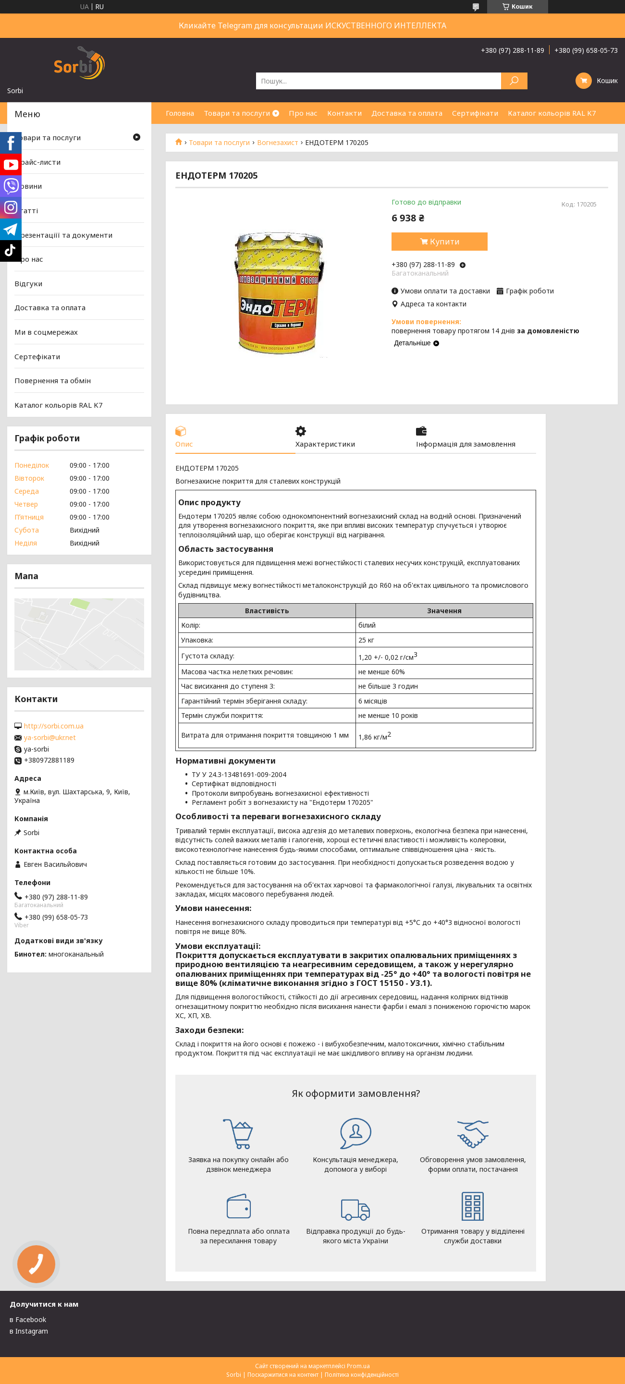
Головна (180, 113)
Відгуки (28, 283)
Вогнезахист (277, 142)
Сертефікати (37, 356)
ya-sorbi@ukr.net (50, 737)
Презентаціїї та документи (63, 234)
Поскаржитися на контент (283, 1375)
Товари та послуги (237, 113)
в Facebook (28, 1319)
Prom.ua (358, 1366)
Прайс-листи (37, 162)
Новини (28, 186)
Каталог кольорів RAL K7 (552, 113)
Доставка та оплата (406, 113)
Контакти (344, 113)
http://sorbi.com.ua (54, 726)
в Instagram (29, 1330)
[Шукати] (514, 81)
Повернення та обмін (52, 380)
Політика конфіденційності (362, 1375)
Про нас (303, 113)
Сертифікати (475, 113)
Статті (26, 210)
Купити (445, 241)
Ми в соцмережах (46, 332)
